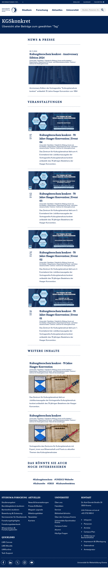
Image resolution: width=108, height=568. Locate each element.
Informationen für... (13, 2)
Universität (72, 9)
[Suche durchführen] (102, 10)
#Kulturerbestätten (65, 483)
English (76, 2)
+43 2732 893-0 (87, 513)
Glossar (86, 2)
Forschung (42, 9)
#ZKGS (50, 483)
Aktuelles (57, 9)
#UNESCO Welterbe (63, 479)
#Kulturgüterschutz (42, 479)
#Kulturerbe (39, 483)
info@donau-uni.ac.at (90, 510)
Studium (27, 9)
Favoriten (98, 2)
